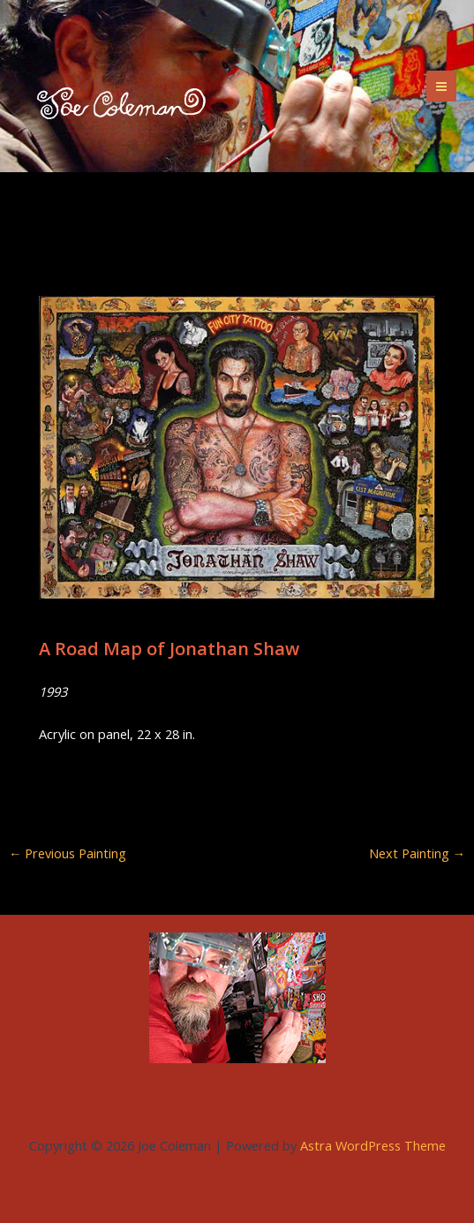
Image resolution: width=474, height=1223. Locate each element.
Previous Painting (68, 853)
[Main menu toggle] (441, 86)
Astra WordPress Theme (373, 1145)
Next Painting (417, 853)
